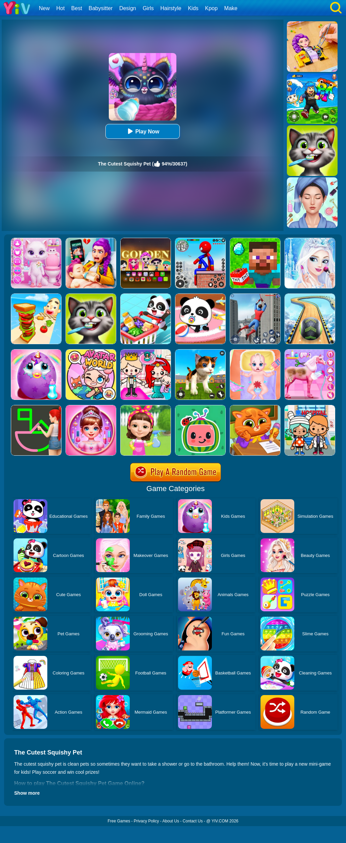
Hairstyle (170, 8)
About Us (171, 821)
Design (127, 8)
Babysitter (101, 8)
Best (76, 8)
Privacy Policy (146, 821)
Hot (60, 8)
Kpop (211, 8)
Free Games (118, 821)
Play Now (142, 131)
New (44, 8)
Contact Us (193, 821)
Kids (193, 8)
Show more (27, 793)
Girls (148, 8)
